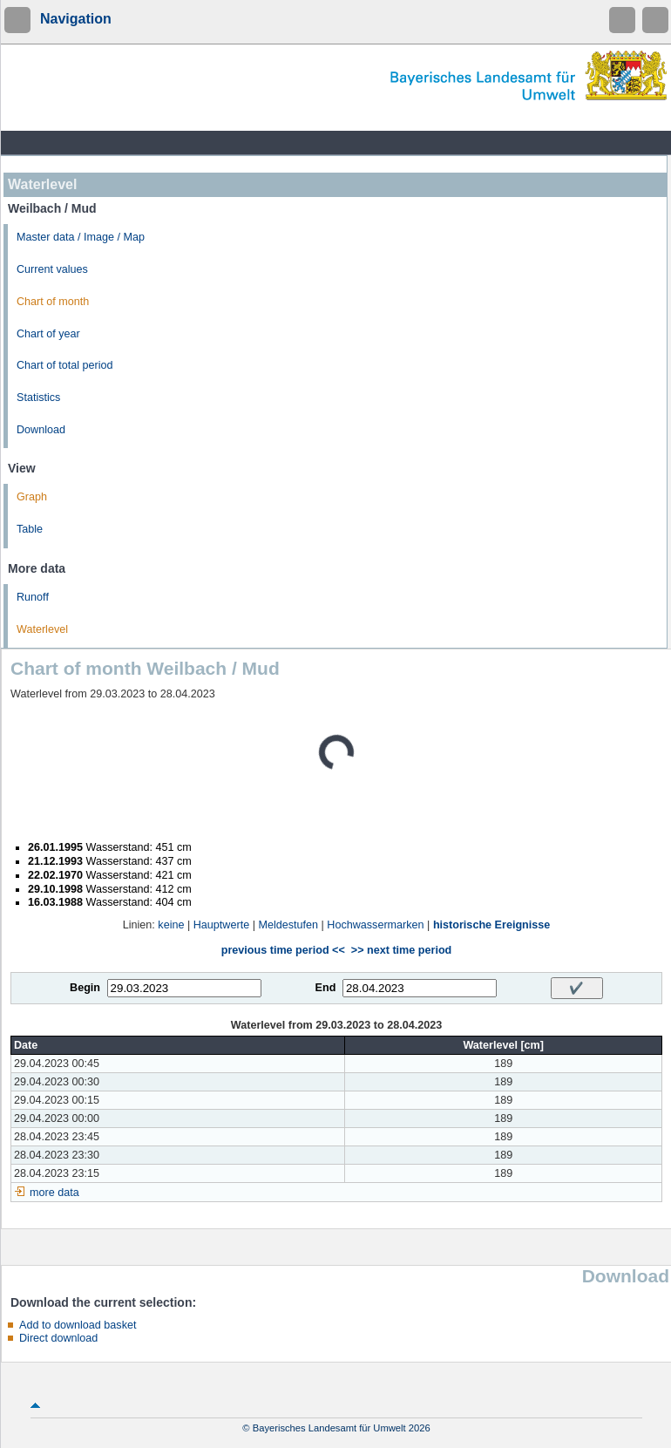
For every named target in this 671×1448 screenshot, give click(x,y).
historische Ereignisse (491, 925)
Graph (32, 497)
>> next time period (401, 950)
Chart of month (53, 302)
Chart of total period (65, 365)
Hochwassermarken (375, 925)
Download (41, 430)
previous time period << (283, 950)
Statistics (38, 397)
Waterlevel (42, 629)
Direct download (58, 1338)
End (325, 988)
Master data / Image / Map (81, 237)
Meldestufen (288, 925)
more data (54, 1192)
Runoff (33, 597)
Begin (85, 988)
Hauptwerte (221, 925)
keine (171, 925)
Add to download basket (77, 1325)
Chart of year (48, 334)
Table (30, 529)
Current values (52, 269)
